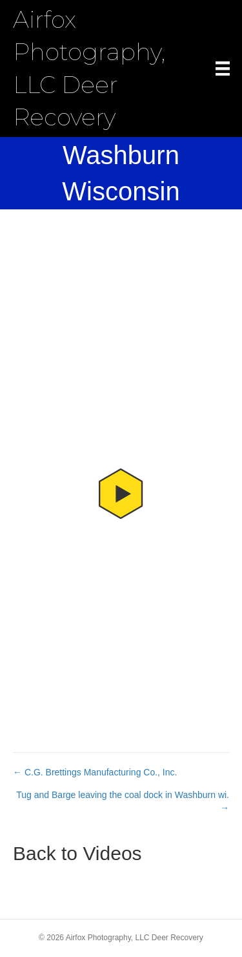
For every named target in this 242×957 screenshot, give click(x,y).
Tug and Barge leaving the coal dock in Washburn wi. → (122, 801)
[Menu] (223, 68)
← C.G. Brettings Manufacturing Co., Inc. (95, 772)
